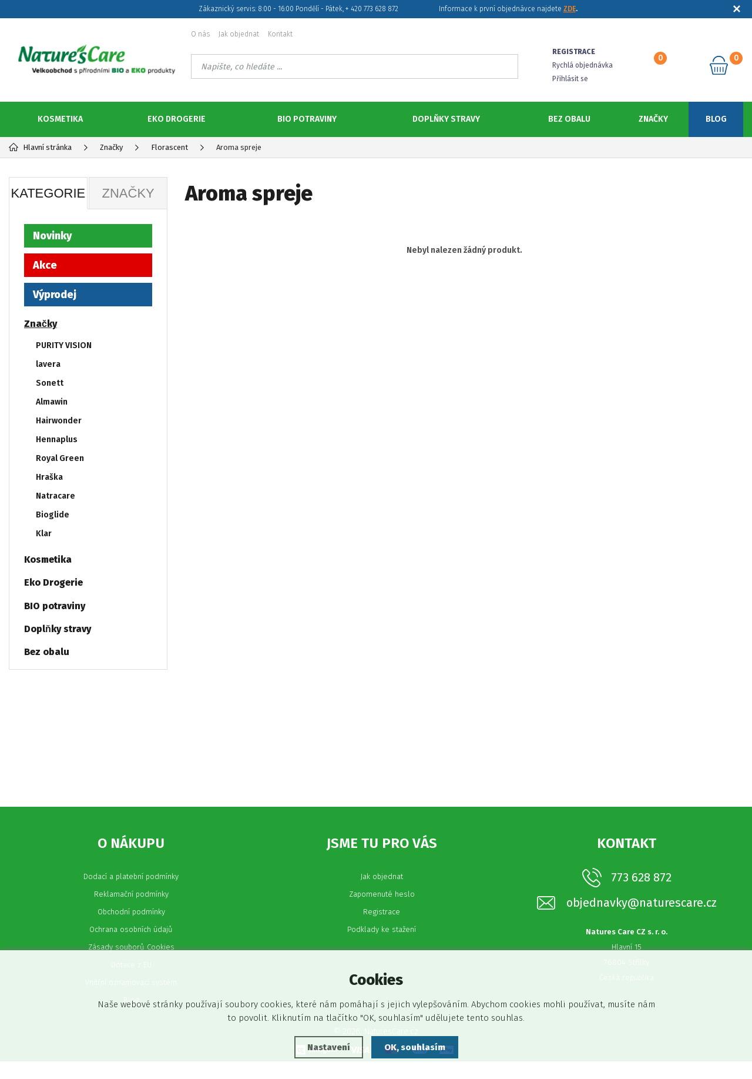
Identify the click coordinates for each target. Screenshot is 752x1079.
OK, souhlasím (414, 1047)
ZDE (569, 9)
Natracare (55, 496)
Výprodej (54, 294)
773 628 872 (641, 895)
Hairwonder (59, 421)
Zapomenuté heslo (382, 911)
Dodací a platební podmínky (131, 894)
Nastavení (328, 1047)
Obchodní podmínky (131, 929)
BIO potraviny (307, 119)
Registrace (381, 929)
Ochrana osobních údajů (131, 947)
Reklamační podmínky (131, 911)
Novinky (52, 235)
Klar (44, 534)
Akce (45, 265)
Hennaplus (57, 440)
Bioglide (52, 515)
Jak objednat (239, 34)
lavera (48, 364)
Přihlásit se (570, 79)
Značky (653, 119)
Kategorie (48, 193)
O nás (200, 34)
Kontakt (280, 34)
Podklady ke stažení (381, 947)
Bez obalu (569, 119)
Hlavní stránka (40, 147)
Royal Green (60, 458)
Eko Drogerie (176, 119)
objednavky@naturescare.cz (641, 920)
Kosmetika (60, 119)
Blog (716, 119)
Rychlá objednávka (582, 65)
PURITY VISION (64, 345)
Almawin (52, 402)
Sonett (49, 383)
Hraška (49, 477)
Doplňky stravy (446, 119)
